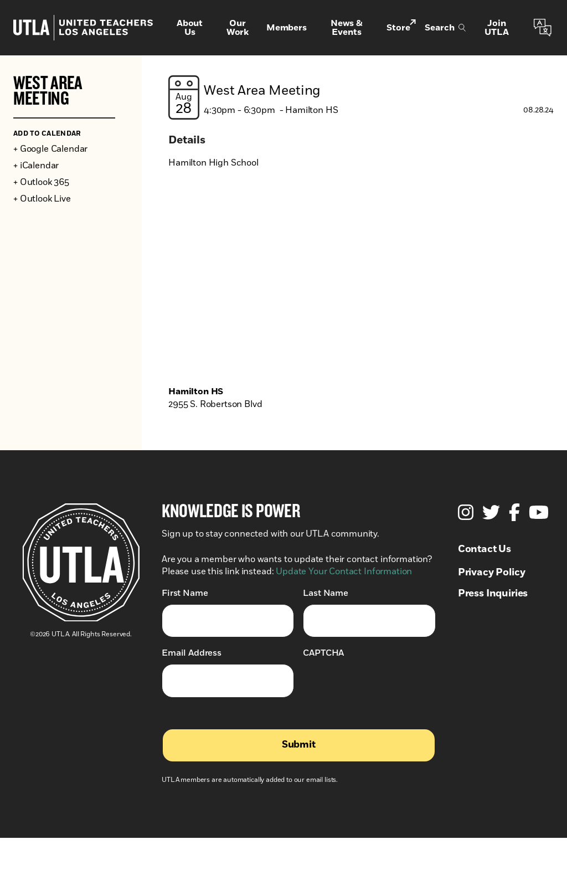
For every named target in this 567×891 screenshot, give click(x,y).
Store (401, 26)
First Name (185, 592)
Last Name (325, 592)
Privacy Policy (491, 572)
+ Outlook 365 (41, 182)
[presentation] (387, 685)
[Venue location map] (361, 283)
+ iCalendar (36, 165)
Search (445, 28)
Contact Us (484, 549)
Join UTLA (496, 27)
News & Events (347, 27)
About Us (190, 27)
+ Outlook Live (42, 199)
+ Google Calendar (50, 149)
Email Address (191, 652)
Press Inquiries (493, 593)
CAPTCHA (323, 653)
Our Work (237, 27)
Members (286, 28)
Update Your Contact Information (344, 571)
